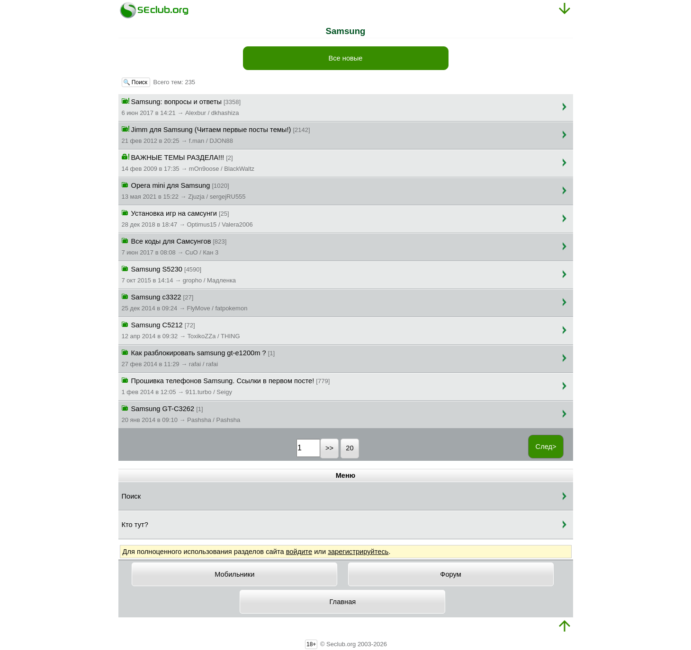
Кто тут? (135, 524)
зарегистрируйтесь (358, 551)
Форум (450, 574)
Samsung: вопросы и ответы (181, 106)
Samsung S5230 (179, 274)
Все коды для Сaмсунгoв (174, 246)
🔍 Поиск (136, 82)
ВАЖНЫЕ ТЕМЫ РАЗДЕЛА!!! (188, 162)
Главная (343, 602)
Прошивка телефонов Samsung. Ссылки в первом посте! (226, 385)
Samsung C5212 (181, 330)
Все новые (345, 58)
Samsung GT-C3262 (181, 413)
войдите (299, 551)
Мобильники (234, 574)
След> (546, 446)
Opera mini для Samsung (184, 190)
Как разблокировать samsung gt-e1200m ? (198, 358)
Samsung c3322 (185, 302)
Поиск (131, 496)
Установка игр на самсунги (187, 218)
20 (349, 448)
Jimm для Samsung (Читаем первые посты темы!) (216, 134)
